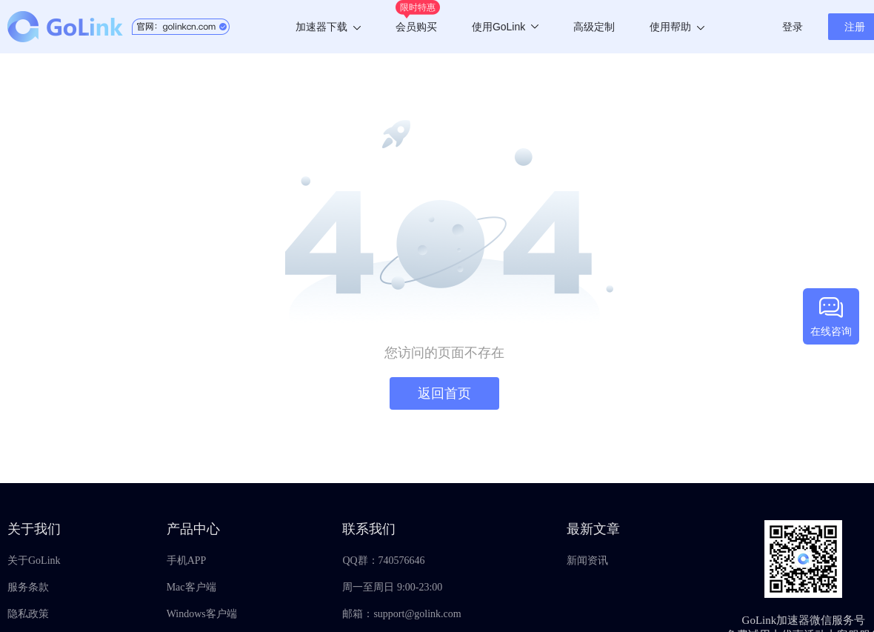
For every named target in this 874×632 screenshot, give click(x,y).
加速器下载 (328, 27)
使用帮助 (677, 27)
